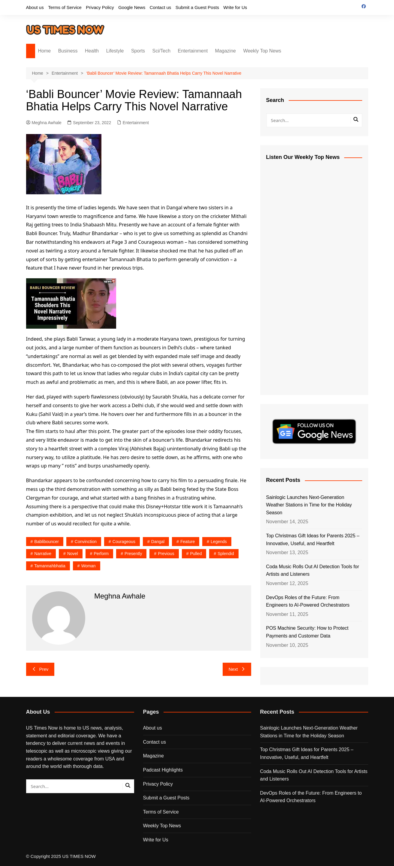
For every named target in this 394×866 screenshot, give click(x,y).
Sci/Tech (161, 50)
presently (133, 553)
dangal (157, 541)
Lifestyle (115, 50)
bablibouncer (46, 541)
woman (88, 565)
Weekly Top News (262, 50)
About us (35, 7)
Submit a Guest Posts (197, 7)
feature (187, 541)
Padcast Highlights (163, 769)
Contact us (160, 7)
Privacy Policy (100, 7)
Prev (40, 669)
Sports (138, 50)
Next (237, 669)
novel (72, 553)
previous (166, 553)
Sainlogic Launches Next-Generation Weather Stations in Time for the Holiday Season (309, 505)
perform (101, 553)
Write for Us (235, 7)
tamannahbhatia (49, 565)
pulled (196, 553)
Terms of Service (65, 7)
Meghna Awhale (44, 122)
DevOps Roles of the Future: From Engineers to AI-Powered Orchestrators (308, 601)
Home (44, 50)
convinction (86, 541)
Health (92, 50)
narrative (42, 553)
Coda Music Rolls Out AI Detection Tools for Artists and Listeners (312, 570)
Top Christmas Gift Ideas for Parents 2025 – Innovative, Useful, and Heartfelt (312, 539)
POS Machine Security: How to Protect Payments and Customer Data (307, 632)
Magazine (225, 50)
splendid (226, 553)
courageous (124, 541)
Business (68, 50)
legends (219, 541)
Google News (131, 7)
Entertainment (193, 50)
